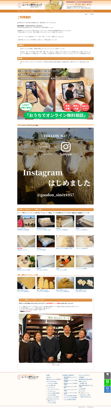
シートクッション (52, 391)
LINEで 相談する (107, 382)
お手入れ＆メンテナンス (62, 11)
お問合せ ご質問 (107, 389)
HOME (19, 11)
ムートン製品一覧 (52, 11)
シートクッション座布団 (81, 268)
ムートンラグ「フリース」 (54, 389)
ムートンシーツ (51, 387)
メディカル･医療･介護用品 (54, 393)
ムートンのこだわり (41, 11)
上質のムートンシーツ (22, 249)
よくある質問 (90, 11)
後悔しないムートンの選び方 (29, 11)
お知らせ (48, 377)
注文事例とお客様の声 (68, 375)
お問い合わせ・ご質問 (85, 394)
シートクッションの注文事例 (70, 397)
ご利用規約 (81, 377)
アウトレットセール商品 (53, 396)
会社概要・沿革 (83, 383)
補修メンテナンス (52, 400)
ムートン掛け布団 (52, 394)
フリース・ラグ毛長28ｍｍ (82, 248)
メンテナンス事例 (52, 402)
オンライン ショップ (107, 375)
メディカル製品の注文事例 (70, 399)
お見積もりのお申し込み (85, 396)
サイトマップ (82, 390)
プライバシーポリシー (84, 375)
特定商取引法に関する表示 (85, 379)
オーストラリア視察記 (53, 383)
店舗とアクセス (82, 11)
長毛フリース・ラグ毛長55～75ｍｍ (64, 248)
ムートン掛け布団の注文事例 (70, 395)
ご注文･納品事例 (73, 11)
